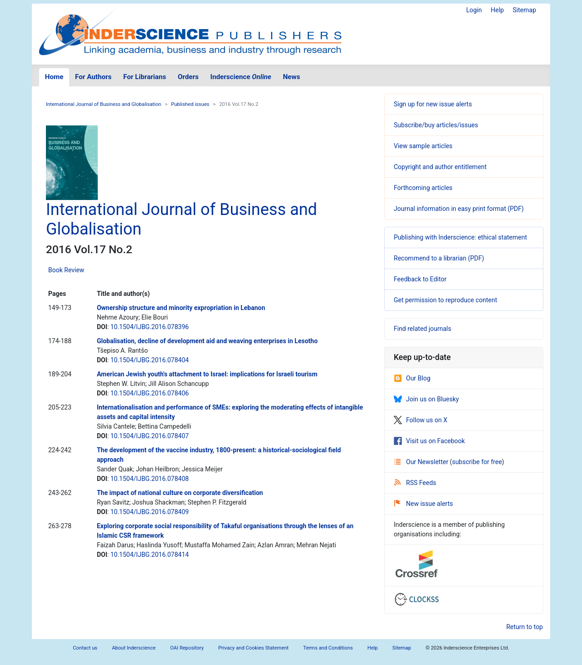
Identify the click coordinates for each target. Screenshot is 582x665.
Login (474, 10)
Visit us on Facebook (429, 441)
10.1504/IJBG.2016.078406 (149, 393)
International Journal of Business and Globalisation (103, 104)
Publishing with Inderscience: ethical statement (460, 237)
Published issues (190, 104)
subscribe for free (477, 461)
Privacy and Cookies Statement (253, 648)
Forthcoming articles (423, 187)
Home (54, 77)
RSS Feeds (415, 482)
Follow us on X (420, 420)
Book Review (66, 270)
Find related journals (422, 328)
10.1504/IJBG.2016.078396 (149, 326)
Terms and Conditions (328, 648)
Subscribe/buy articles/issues (436, 125)
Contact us (85, 648)
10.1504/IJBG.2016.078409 (149, 511)
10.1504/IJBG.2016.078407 (149, 436)
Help (497, 10)
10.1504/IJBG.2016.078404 (149, 360)
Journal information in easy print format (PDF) (459, 208)
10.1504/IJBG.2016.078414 (149, 554)
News (291, 77)
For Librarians (144, 77)
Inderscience (241, 77)
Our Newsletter (422, 461)
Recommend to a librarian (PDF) (439, 258)
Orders (188, 77)
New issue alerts (423, 503)
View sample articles (423, 146)
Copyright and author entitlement (440, 166)
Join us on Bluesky (426, 399)
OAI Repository (187, 648)
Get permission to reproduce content (445, 300)
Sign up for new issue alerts (433, 104)
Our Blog (412, 378)
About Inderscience (134, 648)
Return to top (524, 626)
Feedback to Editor (420, 279)
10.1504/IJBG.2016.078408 (149, 478)
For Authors (93, 77)
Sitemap (524, 10)
